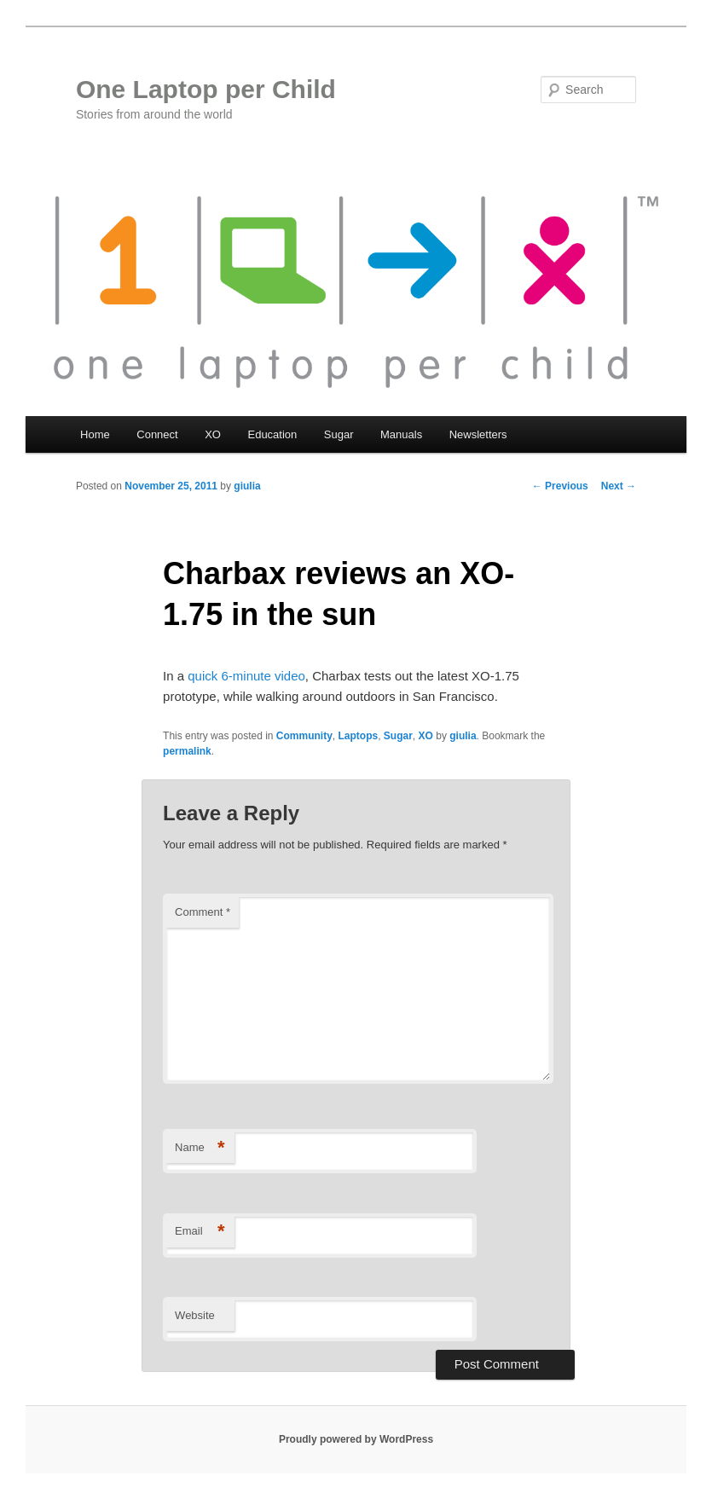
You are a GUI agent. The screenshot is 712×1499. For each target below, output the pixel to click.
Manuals (401, 434)
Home (95, 434)
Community (304, 736)
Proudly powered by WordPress (356, 1439)
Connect (156, 434)
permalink (187, 751)
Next (618, 486)
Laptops (359, 736)
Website (195, 1315)
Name (200, 1148)
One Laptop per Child (206, 89)
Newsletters (478, 434)
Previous (560, 486)
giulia (247, 486)
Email (200, 1231)
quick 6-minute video (246, 675)
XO (213, 434)
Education (272, 434)
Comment (202, 912)
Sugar (339, 434)
